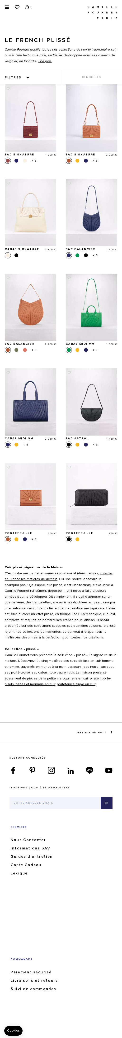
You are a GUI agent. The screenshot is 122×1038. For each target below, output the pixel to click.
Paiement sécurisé (31, 972)
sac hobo (91, 666)
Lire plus (45, 61)
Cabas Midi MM (80, 344)
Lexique (19, 873)
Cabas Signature (22, 249)
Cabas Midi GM (19, 438)
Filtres (13, 77)
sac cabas (40, 672)
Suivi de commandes (33, 989)
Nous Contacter (28, 840)
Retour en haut (94, 732)
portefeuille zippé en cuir (76, 684)
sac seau (107, 666)
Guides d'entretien (32, 856)
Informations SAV (30, 848)
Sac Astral (77, 438)
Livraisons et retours (34, 980)
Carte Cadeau (26, 865)
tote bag (56, 672)
